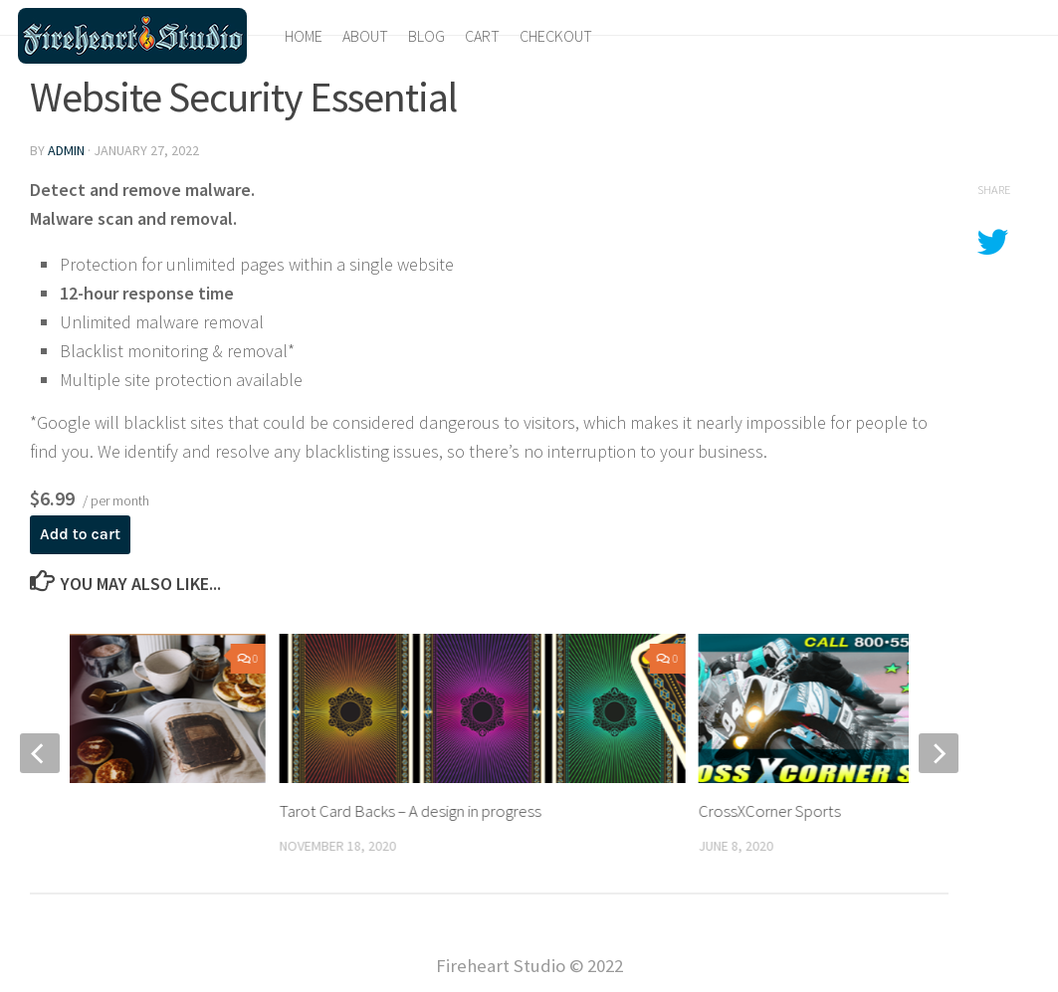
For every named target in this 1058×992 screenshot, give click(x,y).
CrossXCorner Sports (770, 811)
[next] (938, 753)
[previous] (40, 753)
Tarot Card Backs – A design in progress (410, 811)
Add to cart (80, 534)
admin (66, 150)
